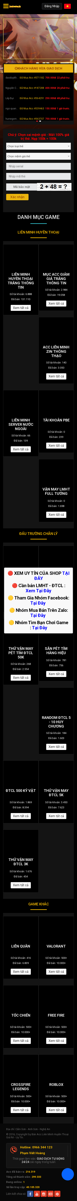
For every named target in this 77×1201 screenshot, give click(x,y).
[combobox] (38, 146)
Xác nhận (17, 197)
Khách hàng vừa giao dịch (38, 68)
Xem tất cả (21, 308)
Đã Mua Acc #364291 (32, 98)
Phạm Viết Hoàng (32, 1153)
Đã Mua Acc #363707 (32, 118)
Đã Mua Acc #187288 (32, 88)
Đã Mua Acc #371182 (32, 77)
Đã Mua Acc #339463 (32, 108)
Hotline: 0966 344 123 (36, 1147)
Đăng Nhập (52, 6)
